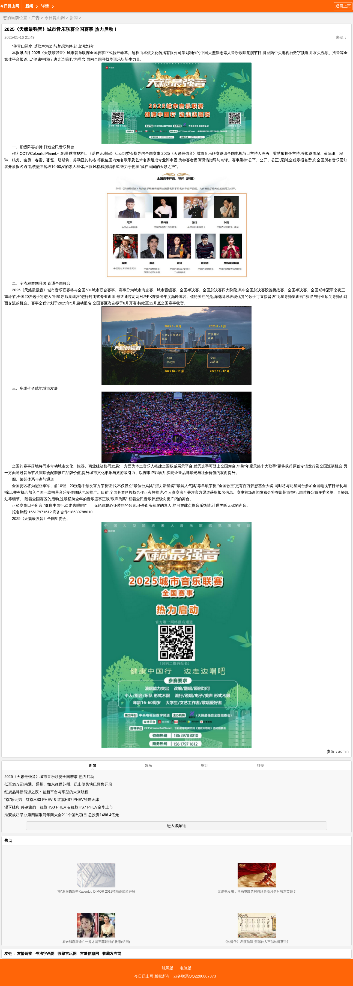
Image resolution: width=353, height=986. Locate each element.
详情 (45, 6)
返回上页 (343, 6)
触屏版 (167, 968)
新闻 (29, 6)
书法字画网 (45, 953)
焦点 (8, 840)
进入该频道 (176, 826)
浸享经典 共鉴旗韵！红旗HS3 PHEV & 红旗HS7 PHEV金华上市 (58, 807)
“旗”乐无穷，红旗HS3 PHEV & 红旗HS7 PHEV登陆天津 (51, 799)
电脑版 (185, 968)
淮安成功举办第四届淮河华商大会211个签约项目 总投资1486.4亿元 (61, 815)
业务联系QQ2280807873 (194, 976)
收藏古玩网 (67, 953)
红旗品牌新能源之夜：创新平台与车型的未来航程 (46, 792)
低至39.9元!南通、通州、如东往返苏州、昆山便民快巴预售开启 (58, 784)
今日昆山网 (9, 6)
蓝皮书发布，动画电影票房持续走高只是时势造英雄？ (257, 891)
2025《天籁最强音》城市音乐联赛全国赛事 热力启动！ (51, 776)
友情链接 (24, 953)
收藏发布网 (111, 953)
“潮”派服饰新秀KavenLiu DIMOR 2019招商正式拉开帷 (96, 891)
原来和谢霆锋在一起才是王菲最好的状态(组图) (96, 942)
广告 (35, 17)
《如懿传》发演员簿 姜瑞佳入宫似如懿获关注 (257, 942)
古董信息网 (89, 953)
